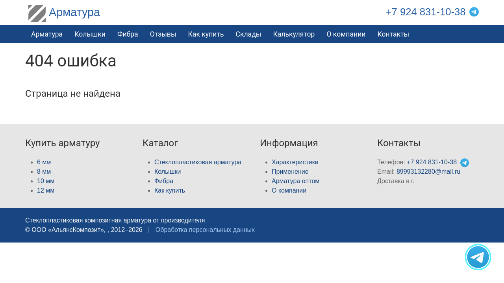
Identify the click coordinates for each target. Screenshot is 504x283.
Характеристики (295, 162)
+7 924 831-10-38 (426, 11)
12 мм (45, 190)
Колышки (167, 171)
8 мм (44, 171)
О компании (345, 34)
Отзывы (163, 34)
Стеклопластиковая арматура (197, 162)
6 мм (44, 162)
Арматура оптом (295, 181)
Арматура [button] (47, 34)
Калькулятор (294, 34)
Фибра (127, 34)
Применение (290, 171)
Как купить (169, 190)
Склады (248, 34)
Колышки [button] (90, 34)
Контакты (393, 34)
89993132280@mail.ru (428, 171)
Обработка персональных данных (205, 229)
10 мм (45, 181)
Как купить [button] (206, 34)
